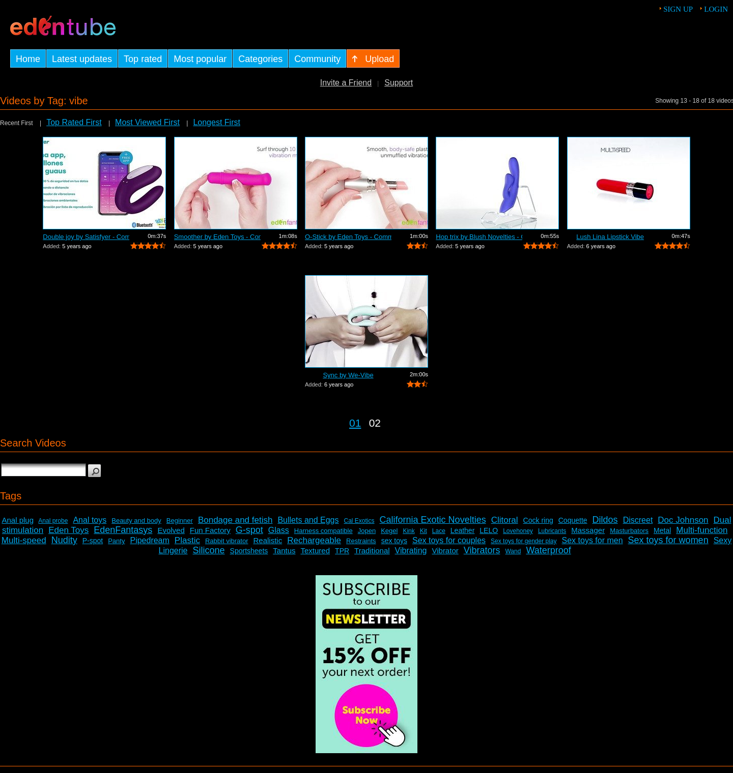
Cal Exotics (359, 520)
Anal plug (18, 520)
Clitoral (504, 520)
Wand (513, 551)
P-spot (92, 541)
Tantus (284, 550)
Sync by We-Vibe (348, 375)
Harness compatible (323, 530)
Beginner (179, 520)
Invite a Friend (346, 82)
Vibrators (482, 550)
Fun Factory (210, 530)
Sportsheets (249, 551)
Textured (315, 550)
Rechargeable (314, 540)
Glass (278, 530)
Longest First (216, 122)
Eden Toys (68, 530)
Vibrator (445, 550)
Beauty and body (136, 520)
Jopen (367, 530)
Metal (662, 530)
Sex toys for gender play (523, 541)
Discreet (638, 520)
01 (355, 423)
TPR (342, 551)
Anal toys (89, 520)
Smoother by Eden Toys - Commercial (217, 237)
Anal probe (53, 520)
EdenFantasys (123, 530)
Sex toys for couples (449, 540)
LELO (489, 530)
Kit (423, 530)
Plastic (187, 540)
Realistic (268, 540)
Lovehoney (518, 530)
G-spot (249, 530)
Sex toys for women (668, 540)
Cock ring (538, 520)
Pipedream (149, 540)
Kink (408, 530)
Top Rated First (73, 122)
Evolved (170, 530)
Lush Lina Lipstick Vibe (610, 237)
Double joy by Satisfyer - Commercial (86, 237)
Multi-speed (24, 540)
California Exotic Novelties (433, 520)
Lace (438, 530)
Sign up (678, 9)
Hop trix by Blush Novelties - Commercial (479, 237)
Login (716, 9)
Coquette (572, 520)
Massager (588, 530)
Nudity (64, 540)
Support (398, 82)
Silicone (209, 550)
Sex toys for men (592, 540)
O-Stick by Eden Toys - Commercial (348, 237)
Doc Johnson (683, 520)
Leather (462, 530)
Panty (116, 541)
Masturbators (629, 530)
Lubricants (552, 530)
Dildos (605, 520)
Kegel (389, 530)
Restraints (361, 541)
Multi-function (701, 530)
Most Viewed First (147, 122)
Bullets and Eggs (308, 520)
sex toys (394, 541)
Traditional (371, 550)
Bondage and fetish (235, 520)
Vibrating (411, 550)
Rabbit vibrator (226, 541)
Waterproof (548, 550)
